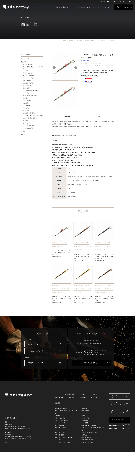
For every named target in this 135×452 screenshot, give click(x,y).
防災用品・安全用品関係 (28, 113)
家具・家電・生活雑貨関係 (29, 118)
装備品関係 (25, 108)
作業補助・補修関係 (27, 83)
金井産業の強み (104, 1)
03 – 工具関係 (84, 63)
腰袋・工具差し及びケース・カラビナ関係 (32, 67)
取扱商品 (82, 7)
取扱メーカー (91, 7)
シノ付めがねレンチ (109, 65)
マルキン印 (97, 65)
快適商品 (24, 120)
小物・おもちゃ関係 (27, 128)
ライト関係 (25, 93)
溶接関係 (24, 98)
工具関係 (24, 70)
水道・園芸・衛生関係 (27, 125)
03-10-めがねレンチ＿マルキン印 (82, 246)
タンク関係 (25, 110)
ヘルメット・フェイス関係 (29, 95)
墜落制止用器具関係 (27, 64)
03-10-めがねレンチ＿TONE (87, 65)
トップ (57, 394)
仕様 (98, 116)
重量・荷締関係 (26, 88)
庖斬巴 (23, 134)
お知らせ (121, 1)
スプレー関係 (25, 105)
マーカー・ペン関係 (27, 78)
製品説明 (67, 116)
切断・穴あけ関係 (26, 73)
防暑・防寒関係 (26, 123)
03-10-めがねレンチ (95, 63)
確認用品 (24, 103)
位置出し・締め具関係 (27, 75)
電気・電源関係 (26, 100)
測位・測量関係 (26, 80)
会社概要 (114, 1)
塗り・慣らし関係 (26, 85)
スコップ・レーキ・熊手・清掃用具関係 (32, 115)
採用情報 (128, 1)
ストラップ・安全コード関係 (29, 90)
